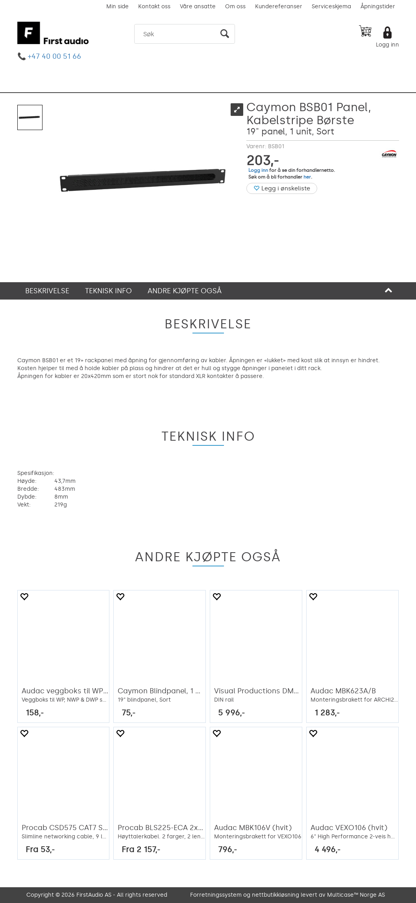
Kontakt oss (154, 6)
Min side (117, 6)
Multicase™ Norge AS (356, 895)
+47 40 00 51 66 (54, 56)
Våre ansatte (198, 6)
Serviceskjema (331, 6)
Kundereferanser (278, 6)
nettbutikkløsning (275, 895)
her (307, 177)
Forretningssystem (216, 895)
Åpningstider (378, 6)
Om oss (235, 6)
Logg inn (387, 44)
